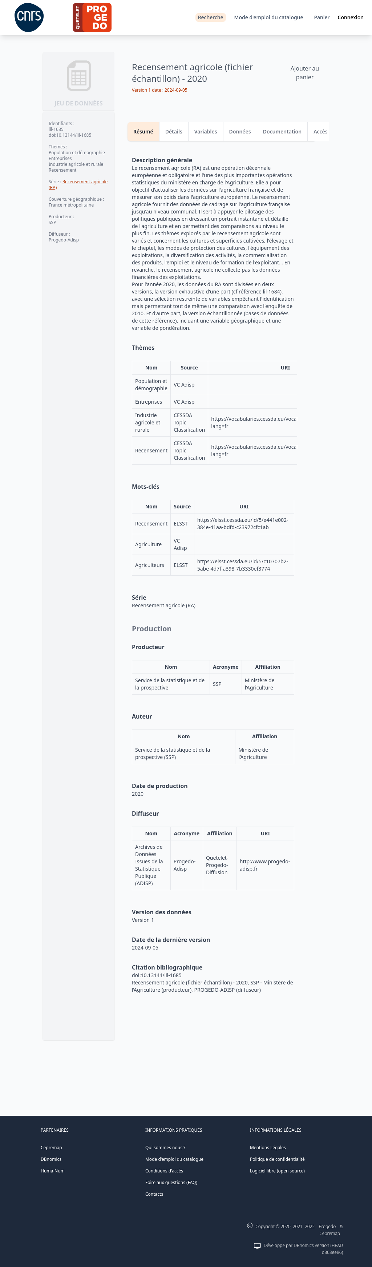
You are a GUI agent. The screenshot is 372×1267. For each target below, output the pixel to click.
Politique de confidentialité (277, 1159)
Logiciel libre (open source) (277, 1171)
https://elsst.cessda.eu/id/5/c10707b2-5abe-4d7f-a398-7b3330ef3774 (242, 565)
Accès (321, 131)
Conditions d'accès (164, 1171)
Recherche (210, 17)
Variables (205, 131)
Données (240, 131)
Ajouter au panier (305, 72)
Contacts (154, 1194)
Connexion (351, 17)
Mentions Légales (268, 1147)
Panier (321, 17)
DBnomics (51, 1159)
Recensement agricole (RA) (78, 185)
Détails (173, 131)
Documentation (282, 131)
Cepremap (51, 1147)
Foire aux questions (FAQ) (171, 1182)
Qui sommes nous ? (165, 1147)
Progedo (327, 1226)
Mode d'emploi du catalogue (268, 17)
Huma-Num (53, 1171)
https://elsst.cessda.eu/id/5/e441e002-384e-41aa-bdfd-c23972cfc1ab (242, 523)
